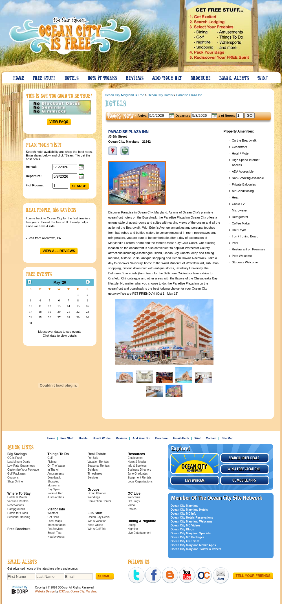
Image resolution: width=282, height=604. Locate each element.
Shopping (53, 481)
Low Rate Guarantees (21, 465)
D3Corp (64, 591)
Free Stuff (44, 76)
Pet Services (55, 528)
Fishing (51, 461)
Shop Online (15, 481)
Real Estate (96, 454)
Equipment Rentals (140, 477)
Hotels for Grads (17, 513)
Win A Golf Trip (96, 528)
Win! (263, 76)
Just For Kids (55, 497)
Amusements (55, 473)
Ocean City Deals (98, 517)
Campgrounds (16, 509)
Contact (211, 438)
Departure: (34, 176)
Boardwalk (54, 477)
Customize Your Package (23, 469)
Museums (53, 485)
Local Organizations (140, 481)
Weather (52, 513)
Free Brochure (18, 529)
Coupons (13, 477)
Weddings (93, 497)
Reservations (15, 505)
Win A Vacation (96, 521)
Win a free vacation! (244, 469)
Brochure (200, 76)
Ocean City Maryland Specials (191, 533)
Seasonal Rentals (98, 465)
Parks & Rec (55, 493)
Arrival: (31, 166)
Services (92, 477)
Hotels (71, 76)
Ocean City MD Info (184, 513)
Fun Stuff (94, 513)
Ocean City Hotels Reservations (192, 517)
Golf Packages (16, 473)
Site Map (227, 438)
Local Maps (54, 521)
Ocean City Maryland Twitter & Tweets (196, 549)
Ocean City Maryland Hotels (189, 509)
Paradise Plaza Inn (189, 95)
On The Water (56, 465)
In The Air (53, 469)
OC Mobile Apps (244, 480)
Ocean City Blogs (182, 529)
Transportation (56, 524)
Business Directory (139, 469)
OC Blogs (134, 501)
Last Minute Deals (18, 461)
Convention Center (99, 501)
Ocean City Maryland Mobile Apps (193, 545)
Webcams (134, 497)
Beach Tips (54, 532)
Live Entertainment (139, 532)
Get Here (53, 517)
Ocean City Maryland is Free (124, 95)
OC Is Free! (14, 457)
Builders (92, 469)
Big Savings (17, 454)
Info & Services (137, 465)
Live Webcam (194, 480)
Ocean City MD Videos (186, 525)
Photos (132, 509)
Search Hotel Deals (244, 458)
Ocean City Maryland (185, 505)
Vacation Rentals (17, 501)
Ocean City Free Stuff (185, 541)
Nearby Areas (56, 536)
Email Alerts (234, 76)
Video (131, 505)
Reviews (135, 76)
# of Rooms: (35, 185)
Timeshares (94, 473)
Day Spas (53, 489)
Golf (49, 457)
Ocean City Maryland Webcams (191, 521)
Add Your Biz (167, 76)
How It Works (102, 76)
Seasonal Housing (18, 517)
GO (250, 115)
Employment (136, 457)
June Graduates (138, 473)
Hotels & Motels (17, 497)
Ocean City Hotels (160, 95)
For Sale (92, 457)
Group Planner (96, 493)
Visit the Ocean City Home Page (194, 463)
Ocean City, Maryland (83, 591)
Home (19, 76)
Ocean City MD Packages (187, 537)
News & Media (137, 461)
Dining (132, 524)
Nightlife (133, 528)
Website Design (45, 591)
